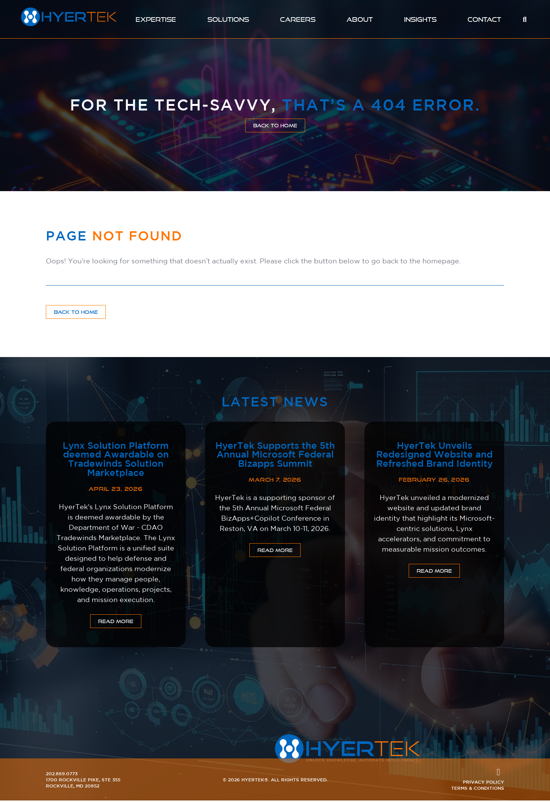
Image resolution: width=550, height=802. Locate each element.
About (361, 19)
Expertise (155, 19)
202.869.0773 (62, 775)
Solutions (227, 19)
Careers (298, 19)
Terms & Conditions (477, 789)
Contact (486, 19)
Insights (421, 19)
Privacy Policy (483, 783)
